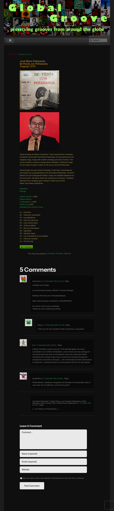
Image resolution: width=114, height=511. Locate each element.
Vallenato (67, 254)
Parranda (59, 254)
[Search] (98, 40)
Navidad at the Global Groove (31, 208)
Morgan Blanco (26, 200)
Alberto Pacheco (26, 197)
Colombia (51, 254)
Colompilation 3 (26, 202)
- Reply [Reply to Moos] (67, 326)
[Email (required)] (53, 462)
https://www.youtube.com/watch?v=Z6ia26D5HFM (52, 301)
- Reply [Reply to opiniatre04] (65, 379)
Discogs (23, 192)
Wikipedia (23, 189)
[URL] (53, 470)
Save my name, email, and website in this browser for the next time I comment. (53, 479)
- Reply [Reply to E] (59, 346)
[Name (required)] (53, 454)
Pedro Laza (24, 205)
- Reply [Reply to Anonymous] (66, 282)
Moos (39, 326)
